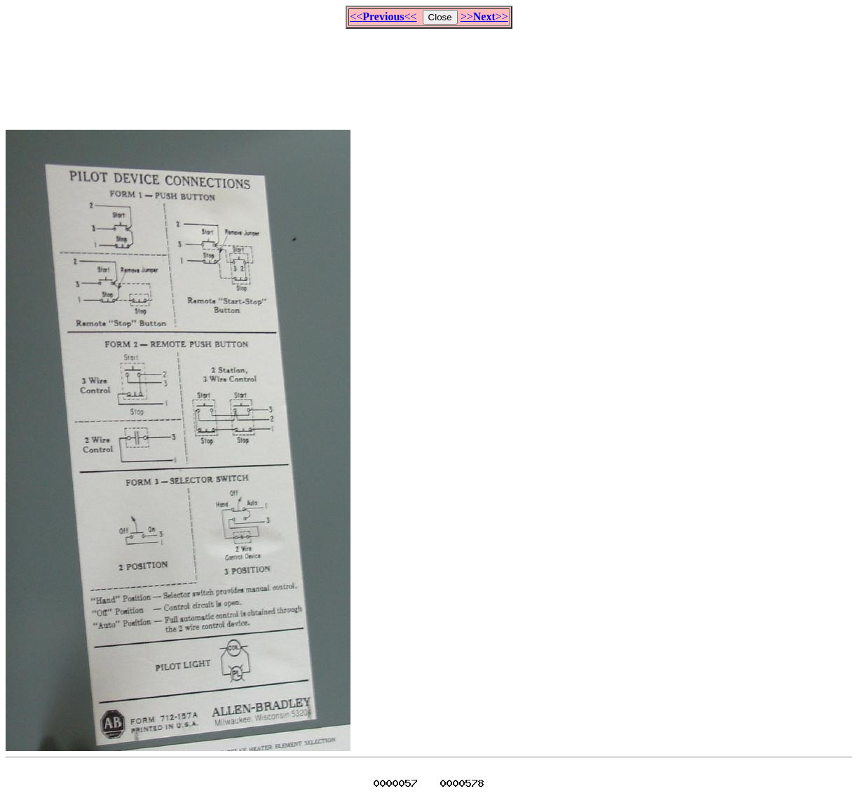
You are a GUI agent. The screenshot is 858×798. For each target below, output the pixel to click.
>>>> (484, 16)
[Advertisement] (429, 72)
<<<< (383, 16)
